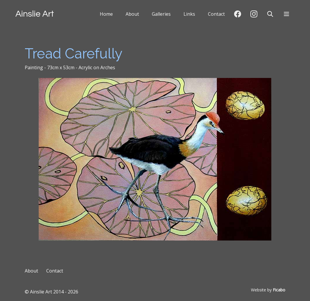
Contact (216, 14)
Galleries (161, 14)
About (132, 14)
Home (106, 14)
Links (189, 14)
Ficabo (279, 290)
